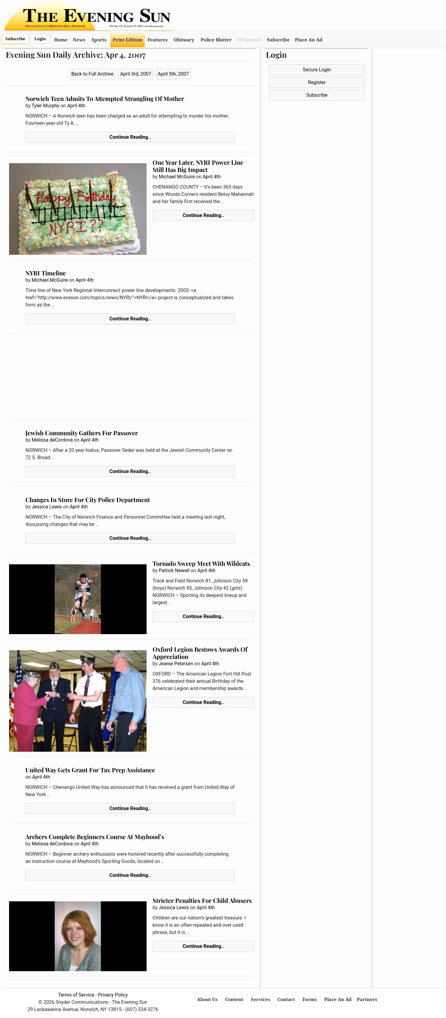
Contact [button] (286, 999)
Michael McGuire (177, 177)
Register (317, 82)
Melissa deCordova (52, 440)
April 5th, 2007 (173, 74)
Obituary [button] (183, 40)
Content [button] (234, 999)
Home (61, 40)
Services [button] (261, 999)
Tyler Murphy (45, 106)
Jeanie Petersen (176, 663)
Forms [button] (310, 999)
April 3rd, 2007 (135, 74)
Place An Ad (308, 40)
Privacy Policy (113, 995)
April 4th (76, 106)
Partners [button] (367, 999)
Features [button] (157, 40)
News (79, 40)
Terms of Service (76, 995)
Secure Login (317, 70)
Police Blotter (216, 40)
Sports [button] (99, 40)
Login (40, 39)
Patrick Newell (174, 570)
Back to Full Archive (92, 74)
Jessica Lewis (47, 507)
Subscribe (15, 39)
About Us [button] (208, 999)
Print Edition (127, 40)
